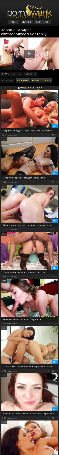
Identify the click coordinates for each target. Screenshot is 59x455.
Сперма (47, 80)
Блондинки (23, 80)
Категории (42, 21)
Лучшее (26, 21)
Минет (35, 80)
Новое (14, 21)
